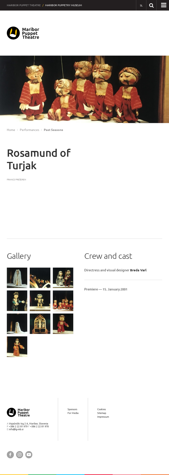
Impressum (103, 416)
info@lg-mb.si (16, 429)
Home (11, 130)
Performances (29, 130)
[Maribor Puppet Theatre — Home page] (23, 33)
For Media (73, 413)
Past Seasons (53, 130)
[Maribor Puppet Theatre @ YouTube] (28, 454)
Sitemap (101, 413)
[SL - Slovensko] (141, 5)
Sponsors (72, 409)
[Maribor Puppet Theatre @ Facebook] (10, 454)
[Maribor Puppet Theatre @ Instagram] (19, 454)
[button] (163, 5)
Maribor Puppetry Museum (63, 5)
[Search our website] (151, 5)
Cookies (101, 409)
